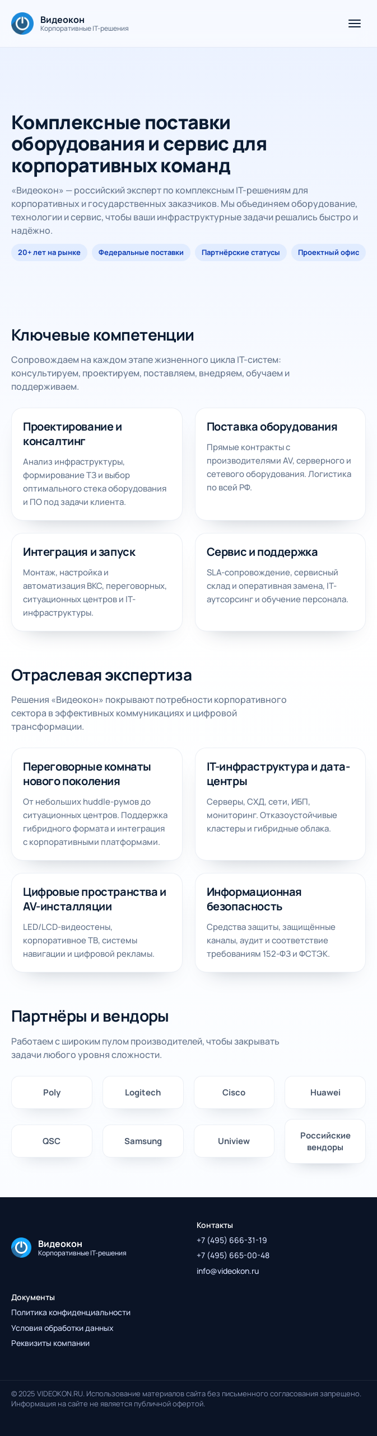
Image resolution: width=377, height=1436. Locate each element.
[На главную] (70, 23)
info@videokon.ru (228, 1270)
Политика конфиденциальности (71, 1312)
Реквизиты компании (50, 1343)
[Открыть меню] (354, 23)
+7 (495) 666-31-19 (232, 1240)
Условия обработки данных (62, 1327)
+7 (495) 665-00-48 (233, 1255)
